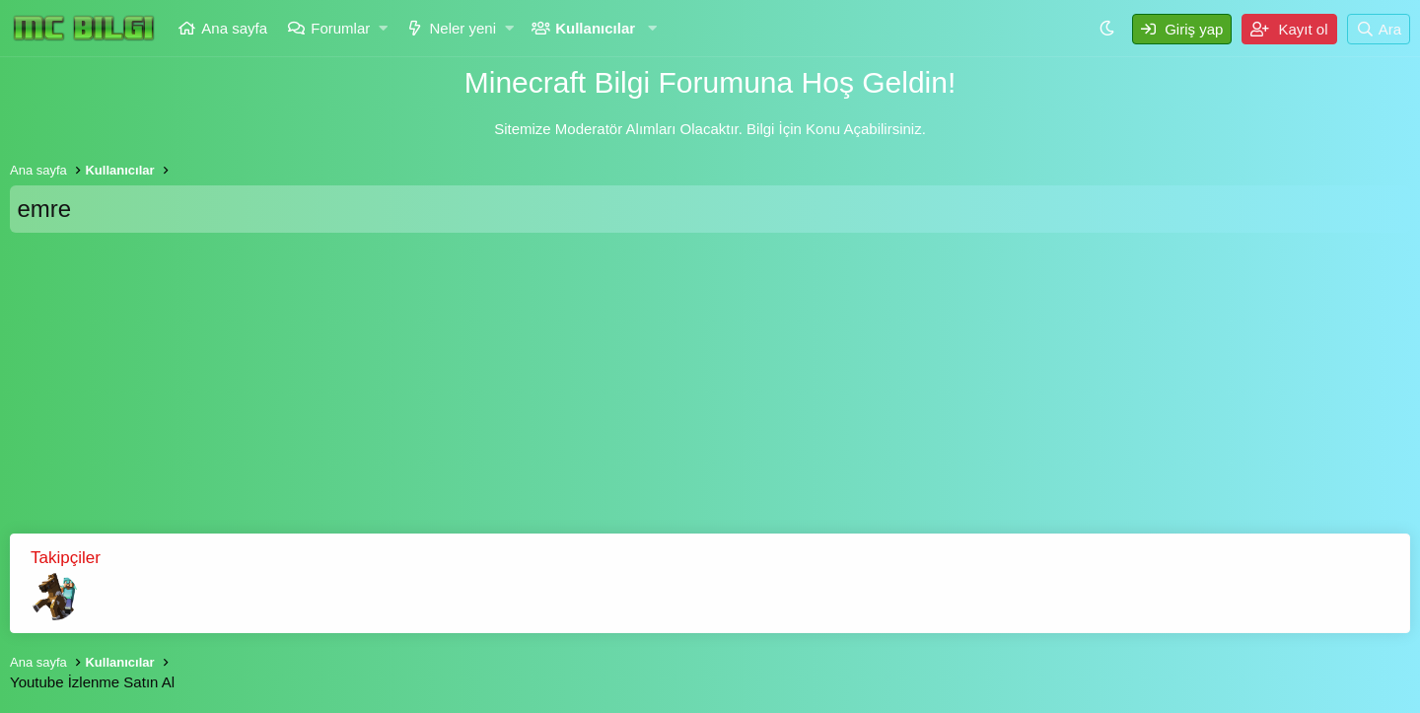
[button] (384, 28)
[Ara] (1378, 29)
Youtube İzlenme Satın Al (92, 682)
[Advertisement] (710, 390)
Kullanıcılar (595, 28)
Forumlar (340, 28)
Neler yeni (462, 28)
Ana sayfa (234, 28)
